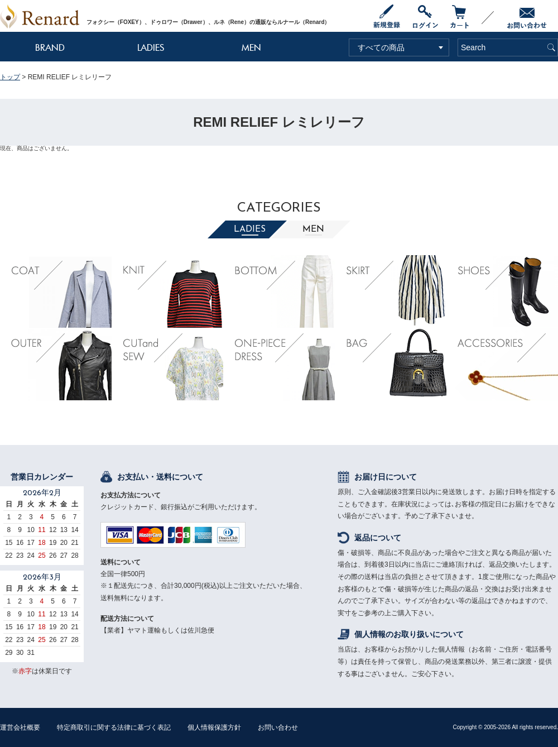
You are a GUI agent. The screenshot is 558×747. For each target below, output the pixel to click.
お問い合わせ (278, 727)
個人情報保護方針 (214, 727)
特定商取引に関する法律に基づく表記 (114, 727)
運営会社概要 (20, 727)
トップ (10, 77)
